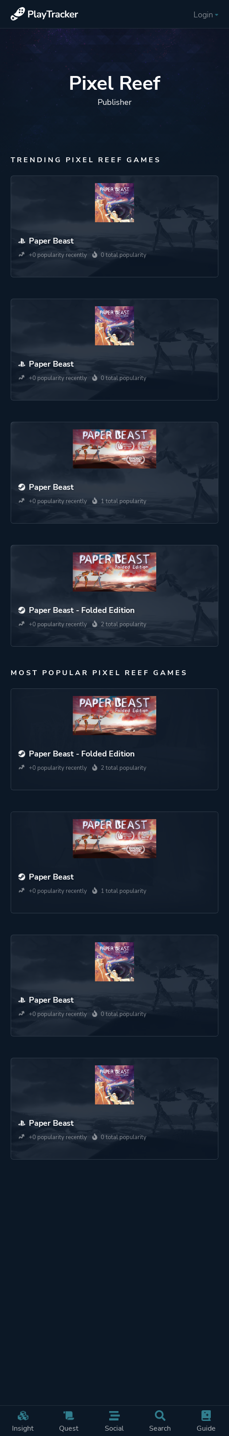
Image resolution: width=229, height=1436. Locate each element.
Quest (68, 1421)
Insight (23, 1421)
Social (114, 1421)
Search (160, 1421)
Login (205, 14)
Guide (206, 1421)
